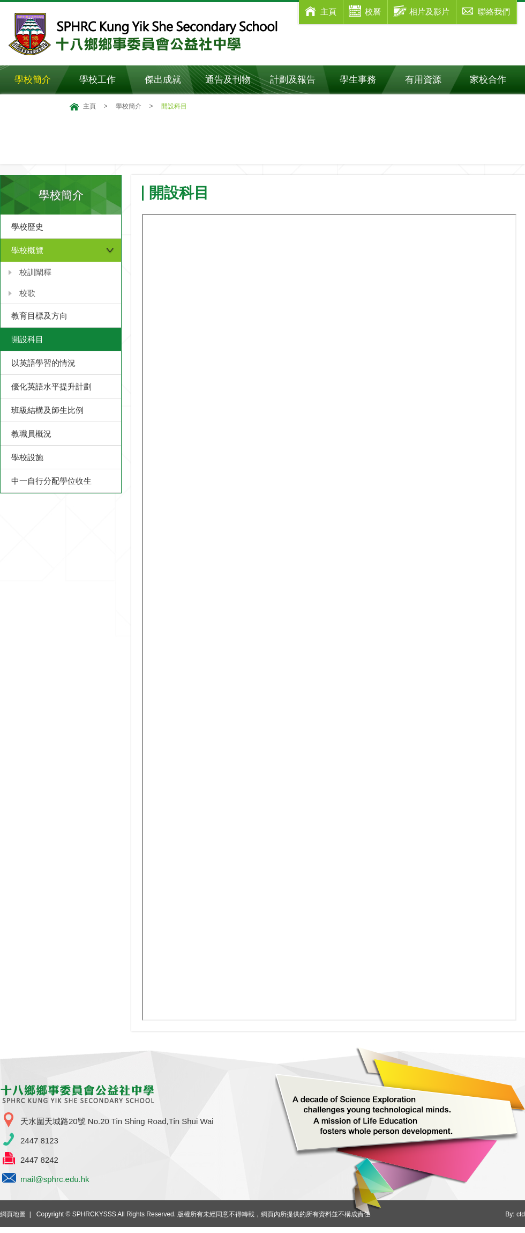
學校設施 (27, 457)
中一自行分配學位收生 (51, 480)
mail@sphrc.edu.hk (54, 1179)
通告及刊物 (232, 80)
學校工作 (104, 80)
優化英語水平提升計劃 (51, 386)
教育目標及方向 (39, 315)
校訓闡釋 (35, 272)
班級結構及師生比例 (47, 410)
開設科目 (27, 339)
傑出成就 (170, 80)
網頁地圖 (13, 1214)
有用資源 (430, 80)
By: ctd (515, 1214)
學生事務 (365, 80)
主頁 (89, 106)
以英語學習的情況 (43, 362)
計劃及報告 (293, 80)
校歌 (27, 293)
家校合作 (495, 80)
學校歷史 (27, 226)
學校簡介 (39, 80)
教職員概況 (31, 433)
